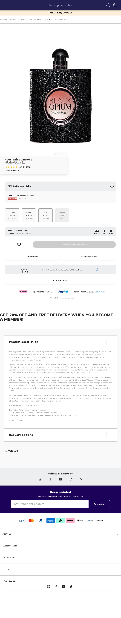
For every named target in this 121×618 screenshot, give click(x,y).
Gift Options (32, 255)
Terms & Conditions (60, 609)
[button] (60, 341)
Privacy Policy (39, 609)
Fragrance (4, 20)
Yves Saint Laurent (24, 20)
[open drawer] (5, 5)
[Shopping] (113, 5)
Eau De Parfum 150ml (59, 20)
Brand (12, 20)
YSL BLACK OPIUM (41, 20)
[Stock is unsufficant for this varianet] (62, 214)
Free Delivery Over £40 (60, 13)
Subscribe (99, 493)
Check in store (89, 255)
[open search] (108, 5)
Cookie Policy (81, 609)
